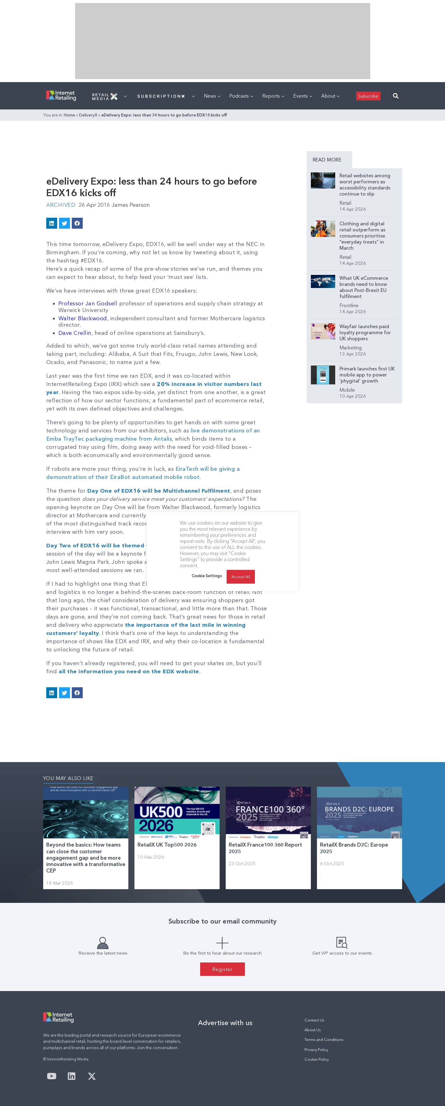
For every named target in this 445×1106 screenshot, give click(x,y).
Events (302, 96)
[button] (396, 96)
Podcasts (241, 96)
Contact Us (314, 1020)
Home (69, 115)
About (330, 96)
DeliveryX (88, 115)
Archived (61, 205)
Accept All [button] (240, 576)
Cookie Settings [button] (207, 575)
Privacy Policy (316, 1049)
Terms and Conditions (323, 1039)
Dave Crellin (75, 333)
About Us (312, 1030)
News (212, 96)
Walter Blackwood (82, 318)
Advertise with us (225, 1022)
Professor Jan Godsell (88, 303)
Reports (273, 96)
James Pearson (131, 205)
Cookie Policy (316, 1059)
